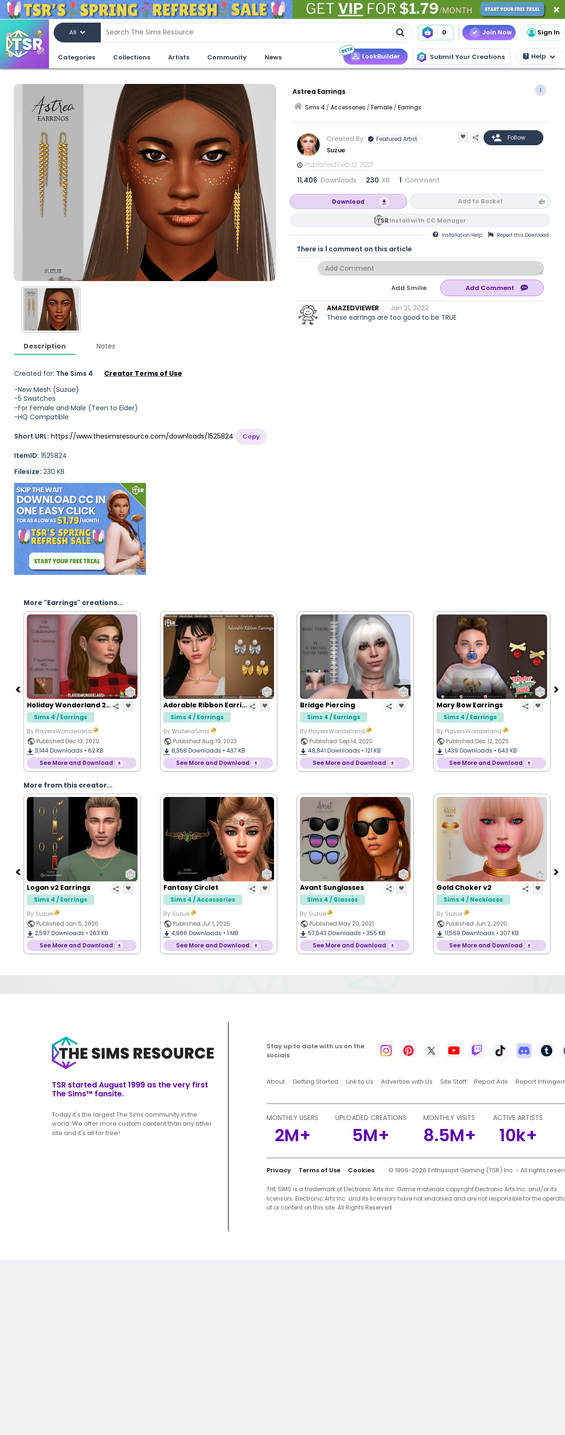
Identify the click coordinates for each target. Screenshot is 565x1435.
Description (45, 346)
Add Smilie (409, 287)
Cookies (361, 1170)
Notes (106, 346)
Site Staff (453, 1081)
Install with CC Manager (427, 220)
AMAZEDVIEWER (353, 308)
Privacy (278, 1170)
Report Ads (491, 1081)
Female (381, 107)
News (273, 57)
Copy (251, 436)
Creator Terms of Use (143, 373)
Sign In (543, 32)
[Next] (557, 689)
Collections (131, 57)
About (275, 1081)
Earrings (409, 107)
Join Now (497, 32)
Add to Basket (480, 201)
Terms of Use (319, 1170)
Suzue (336, 150)
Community (227, 57)
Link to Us (359, 1081)
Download (348, 202)
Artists (178, 57)
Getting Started (315, 1081)
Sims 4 (315, 107)
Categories (76, 57)
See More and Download (76, 763)
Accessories (348, 107)
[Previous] (19, 689)
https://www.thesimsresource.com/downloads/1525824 (142, 436)
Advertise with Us (407, 1081)
